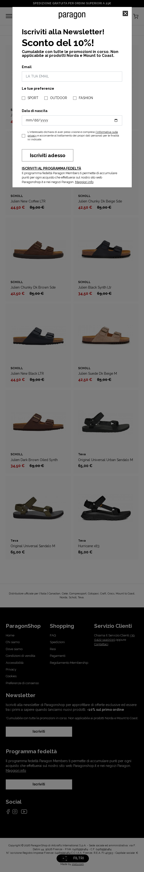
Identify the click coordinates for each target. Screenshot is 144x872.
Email (27, 67)
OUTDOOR (58, 98)
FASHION (86, 98)
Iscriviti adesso (47, 155)
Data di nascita (34, 111)
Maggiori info (84, 182)
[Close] (125, 13)
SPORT (33, 98)
